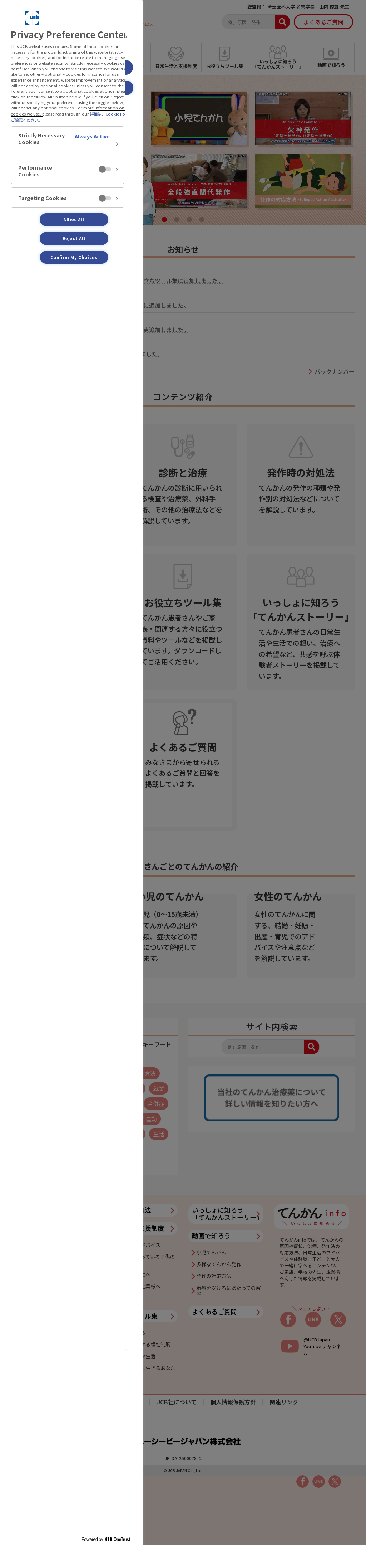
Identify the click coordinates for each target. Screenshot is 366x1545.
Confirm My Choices (74, 257)
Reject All (74, 238)
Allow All (73, 219)
